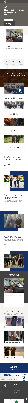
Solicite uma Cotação (14, 369)
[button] (27, 10)
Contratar (14, 79)
